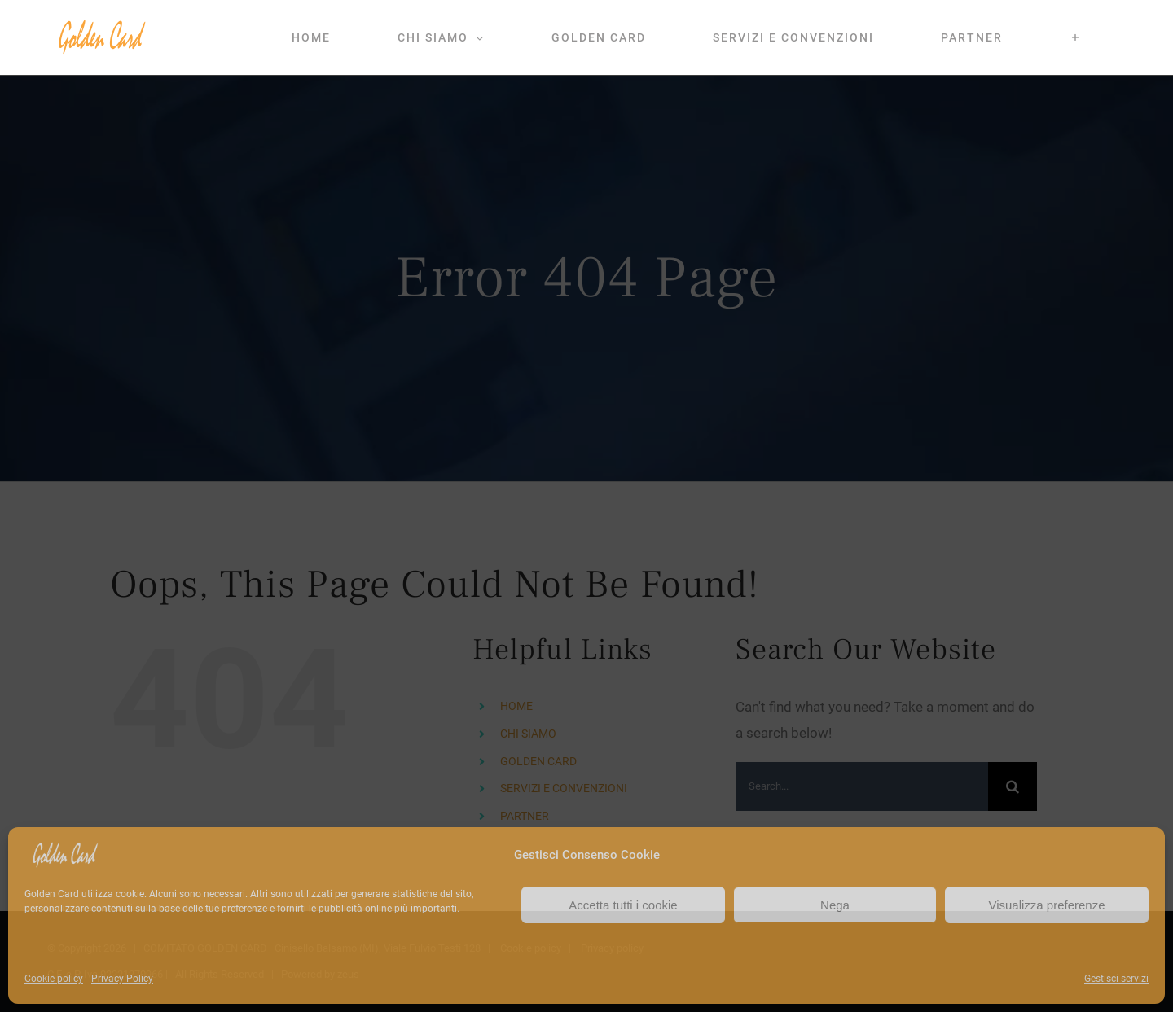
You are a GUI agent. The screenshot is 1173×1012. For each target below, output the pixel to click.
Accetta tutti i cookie (623, 905)
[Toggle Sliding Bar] (1075, 37)
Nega (835, 905)
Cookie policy (53, 978)
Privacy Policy (122, 978)
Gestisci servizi (1116, 978)
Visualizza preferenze (1046, 905)
